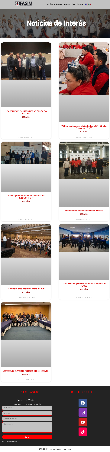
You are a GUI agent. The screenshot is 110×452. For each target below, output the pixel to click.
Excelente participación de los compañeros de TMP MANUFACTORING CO (26, 196)
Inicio (47, 4)
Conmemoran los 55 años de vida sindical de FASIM (26, 289)
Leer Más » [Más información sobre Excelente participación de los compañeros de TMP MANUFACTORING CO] (26, 201)
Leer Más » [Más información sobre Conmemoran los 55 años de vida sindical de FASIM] (26, 292)
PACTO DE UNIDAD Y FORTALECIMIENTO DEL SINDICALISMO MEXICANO (26, 112)
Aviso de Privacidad (9, 442)
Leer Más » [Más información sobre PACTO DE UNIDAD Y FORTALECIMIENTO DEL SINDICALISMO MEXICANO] (26, 117)
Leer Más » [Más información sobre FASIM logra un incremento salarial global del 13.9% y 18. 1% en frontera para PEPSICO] (84, 132)
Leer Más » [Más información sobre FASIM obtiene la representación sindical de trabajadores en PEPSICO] (84, 289)
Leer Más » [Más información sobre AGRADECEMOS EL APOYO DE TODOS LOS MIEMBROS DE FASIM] (26, 375)
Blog (73, 4)
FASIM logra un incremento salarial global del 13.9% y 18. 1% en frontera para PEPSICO (84, 127)
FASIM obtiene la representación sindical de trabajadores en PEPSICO (84, 284)
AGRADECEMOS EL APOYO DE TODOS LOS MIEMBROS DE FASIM (26, 371)
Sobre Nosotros (56, 4)
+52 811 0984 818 (27, 400)
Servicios (67, 4)
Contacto (80, 4)
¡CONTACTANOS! (27, 392)
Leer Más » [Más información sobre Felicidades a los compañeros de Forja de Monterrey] (84, 214)
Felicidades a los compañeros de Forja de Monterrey (84, 210)
